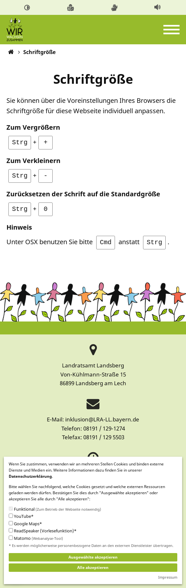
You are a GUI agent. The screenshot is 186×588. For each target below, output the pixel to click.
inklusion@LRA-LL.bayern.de (102, 419)
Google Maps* (25, 524)
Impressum (167, 577)
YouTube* (21, 516)
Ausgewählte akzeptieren (93, 557)
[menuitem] (28, 7)
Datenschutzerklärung (30, 476)
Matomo (36, 538)
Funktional (55, 509)
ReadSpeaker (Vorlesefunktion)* (43, 531)
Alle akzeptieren (92, 567)
